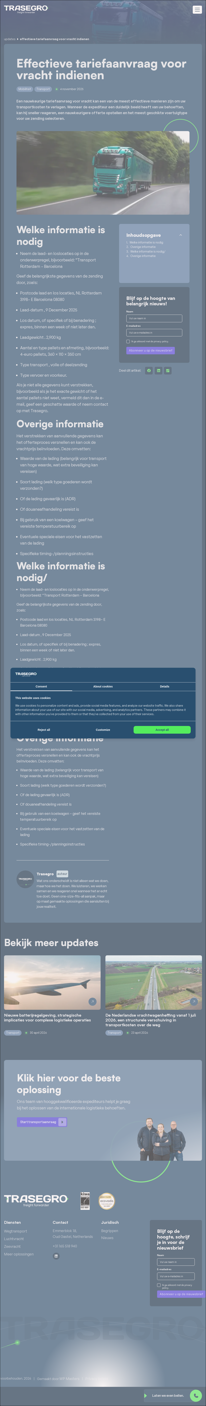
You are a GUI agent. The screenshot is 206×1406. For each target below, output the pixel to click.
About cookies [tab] (103, 686)
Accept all (162, 729)
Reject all (44, 729)
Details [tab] (164, 686)
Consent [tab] (41, 686)
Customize (103, 729)
